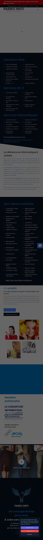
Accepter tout (29, 527)
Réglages (29, 534)
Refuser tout (30, 531)
